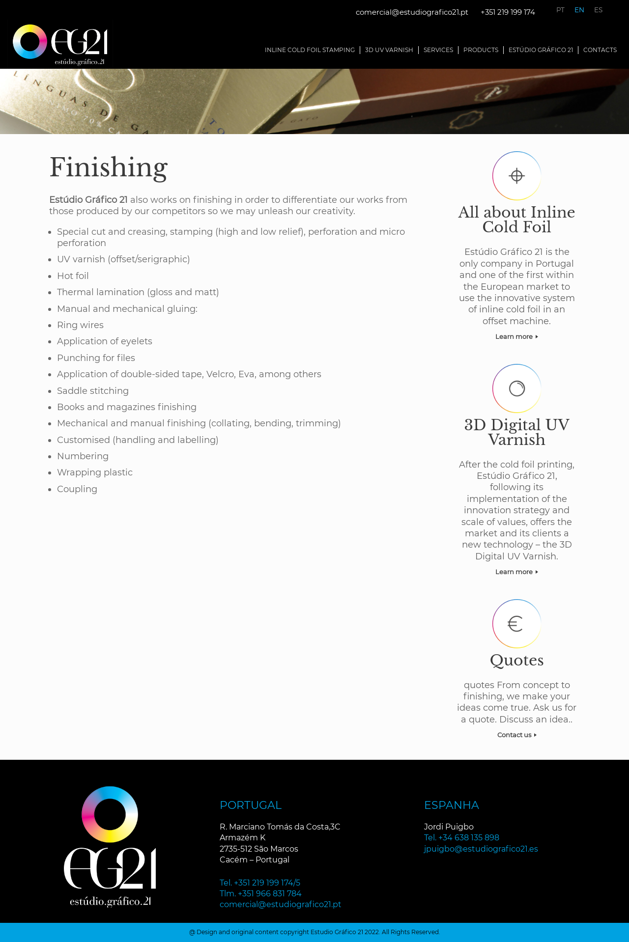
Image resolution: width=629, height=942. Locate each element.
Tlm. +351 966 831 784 (261, 893)
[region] (314, 101)
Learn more (516, 336)
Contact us (517, 735)
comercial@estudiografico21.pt (412, 12)
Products (480, 50)
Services (438, 50)
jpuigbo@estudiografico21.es (481, 849)
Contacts (600, 50)
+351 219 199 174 (508, 12)
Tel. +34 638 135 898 (461, 837)
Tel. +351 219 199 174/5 (260, 882)
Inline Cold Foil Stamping (310, 50)
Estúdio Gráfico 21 (541, 50)
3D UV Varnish (389, 50)
